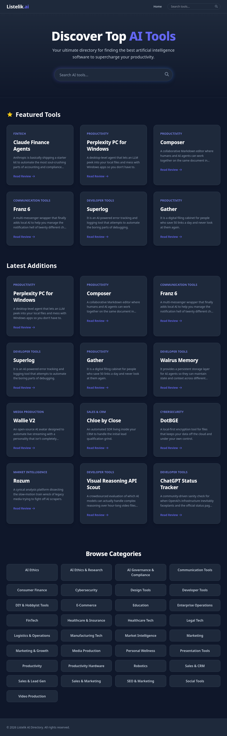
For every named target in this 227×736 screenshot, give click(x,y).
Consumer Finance (32, 590)
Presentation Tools (195, 650)
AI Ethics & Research (86, 570)
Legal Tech (195, 620)
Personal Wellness (140, 650)
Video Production (32, 696)
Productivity (32, 666)
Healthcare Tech (141, 620)
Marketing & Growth (32, 650)
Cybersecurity (86, 590)
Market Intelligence (140, 635)
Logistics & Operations (32, 635)
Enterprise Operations (195, 605)
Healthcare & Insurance (86, 620)
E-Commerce (86, 605)
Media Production (86, 650)
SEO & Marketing (140, 681)
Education (141, 605)
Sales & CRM (195, 666)
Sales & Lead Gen (32, 681)
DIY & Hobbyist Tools (32, 605)
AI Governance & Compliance (140, 572)
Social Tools (195, 681)
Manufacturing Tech (86, 635)
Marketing (195, 635)
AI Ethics (32, 570)
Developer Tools (195, 590)
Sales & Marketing (86, 681)
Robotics (141, 666)
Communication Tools (195, 570)
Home (158, 6)
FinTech (32, 620)
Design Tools (141, 590)
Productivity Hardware (86, 666)
